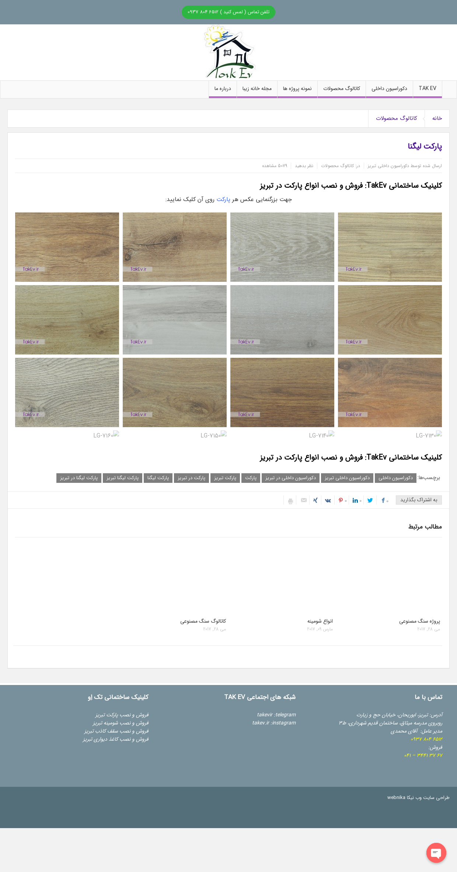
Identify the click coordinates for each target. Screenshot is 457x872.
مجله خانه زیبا (257, 91)
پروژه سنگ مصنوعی (419, 621)
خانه (437, 118)
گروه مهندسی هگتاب (128, 772)
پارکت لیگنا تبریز (123, 478)
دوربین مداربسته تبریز (96, 763)
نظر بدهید (304, 165)
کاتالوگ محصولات (342, 91)
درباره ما (223, 91)
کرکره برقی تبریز (102, 747)
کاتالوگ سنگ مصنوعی (203, 621)
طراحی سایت (436, 798)
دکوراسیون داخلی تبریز (347, 478)
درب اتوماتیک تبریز (98, 755)
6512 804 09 (426, 739)
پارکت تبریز (225, 478)
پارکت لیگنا (158, 478)
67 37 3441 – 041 (423, 755)
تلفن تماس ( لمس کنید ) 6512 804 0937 (228, 12)
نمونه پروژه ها (297, 91)
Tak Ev (427, 91)
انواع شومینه (320, 621)
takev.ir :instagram (274, 723)
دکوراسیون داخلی (389, 91)
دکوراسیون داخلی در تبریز (290, 478)
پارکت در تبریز (191, 478)
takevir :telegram (276, 715)
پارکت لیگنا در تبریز (79, 478)
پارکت (223, 199)
